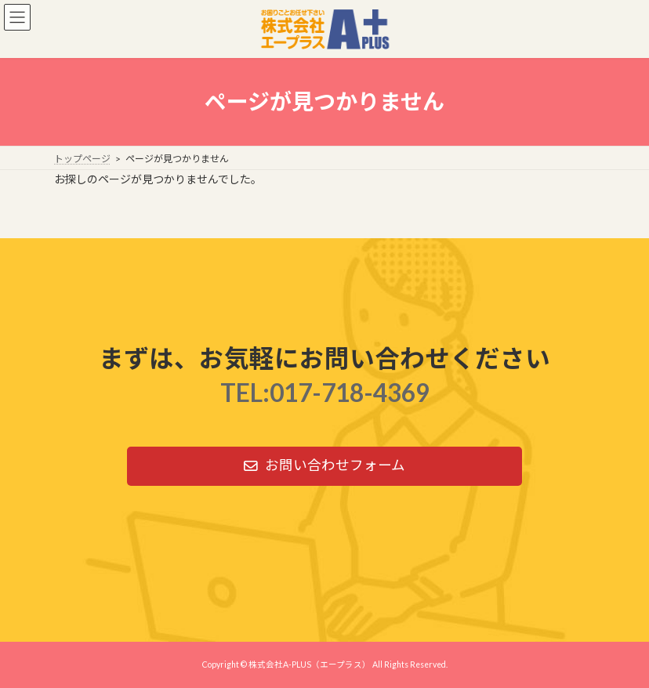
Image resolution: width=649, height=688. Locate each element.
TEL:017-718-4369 (325, 392)
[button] (324, 466)
